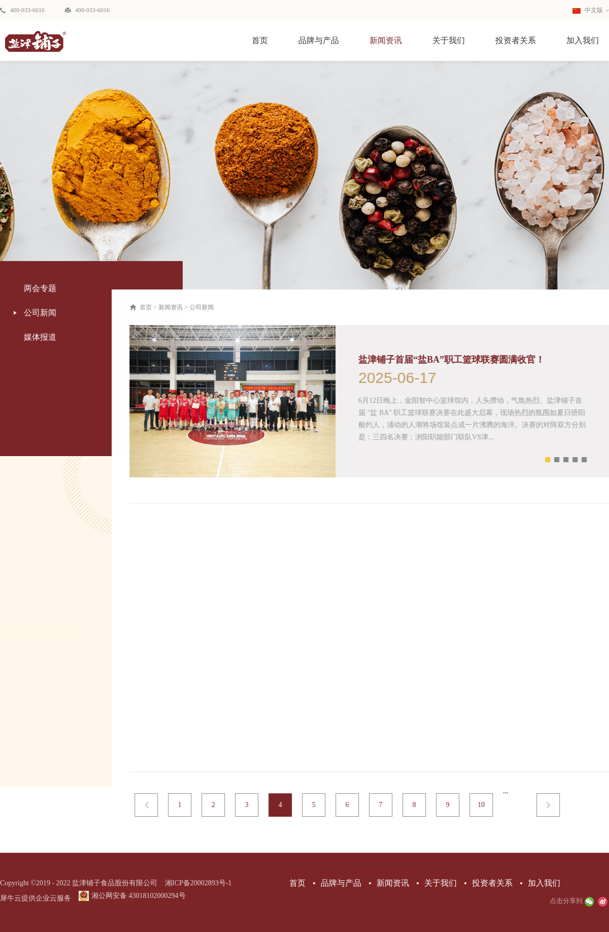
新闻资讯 (177, 307)
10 (487, 805)
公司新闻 (208, 307)
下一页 (554, 805)
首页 (260, 40)
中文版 (587, 10)
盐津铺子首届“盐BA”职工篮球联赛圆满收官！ (458, 360)
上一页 (152, 805)
